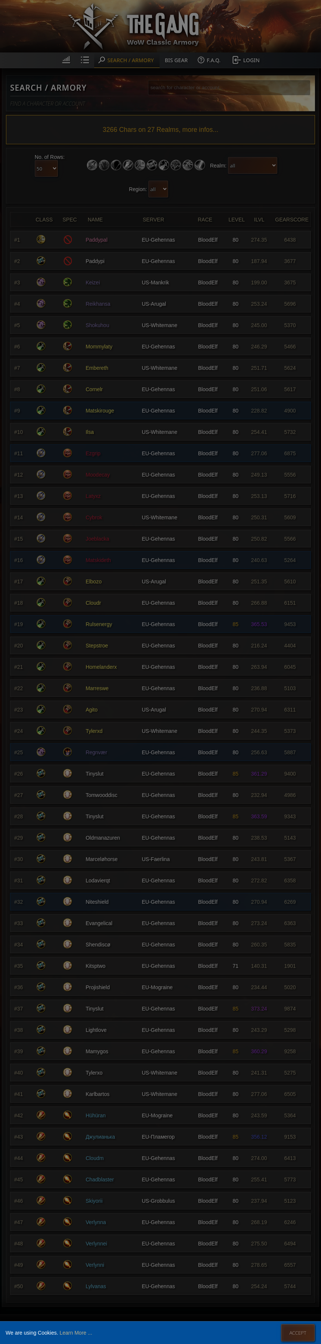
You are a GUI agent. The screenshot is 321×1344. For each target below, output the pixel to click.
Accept (297, 1332)
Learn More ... (75, 1333)
